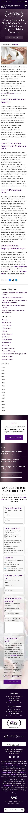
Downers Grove (6, 772)
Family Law (5, 337)
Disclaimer (7, 677)
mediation (7, 763)
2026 (3, 367)
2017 (3, 395)
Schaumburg (7, 785)
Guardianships (7, 340)
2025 (3, 370)
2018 (3, 392)
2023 (3, 376)
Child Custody (6, 325)
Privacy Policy (16, 677)
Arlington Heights (14, 765)
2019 (3, 389)
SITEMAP (18, 803)
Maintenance (6, 342)
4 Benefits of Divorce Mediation (12, 297)
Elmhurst (23, 772)
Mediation (5, 345)
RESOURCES (11, 803)
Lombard (6, 765)
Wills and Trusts (7, 359)
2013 (3, 408)
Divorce (16, 44)
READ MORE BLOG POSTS (11, 475)
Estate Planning (7, 334)
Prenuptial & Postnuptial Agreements (14, 354)
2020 (3, 386)
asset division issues (8, 93)
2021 (3, 383)
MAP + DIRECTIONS (14, 702)
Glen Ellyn (13, 774)
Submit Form (12, 681)
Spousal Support (7, 356)
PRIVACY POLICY (18, 801)
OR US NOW (14, 744)
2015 (3, 401)
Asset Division (6, 323)
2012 (3, 411)
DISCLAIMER (8, 801)
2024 (3, 373)
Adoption (5, 320)
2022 (3, 380)
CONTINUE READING (14, 437)
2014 (3, 404)
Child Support (6, 328)
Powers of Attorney (8, 351)
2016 (3, 398)
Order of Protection (8, 348)
